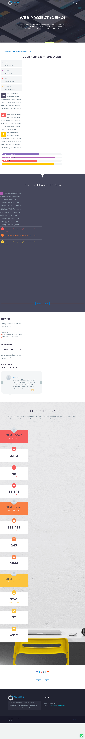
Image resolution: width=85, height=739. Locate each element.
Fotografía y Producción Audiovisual (61, 2)
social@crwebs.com (52, 684)
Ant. (38, 659)
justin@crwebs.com (61, 684)
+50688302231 (53, 682)
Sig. (47, 659)
